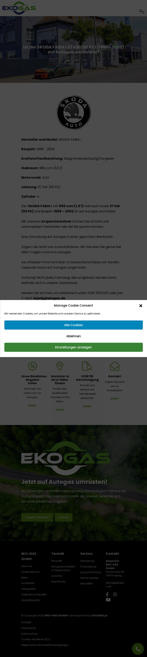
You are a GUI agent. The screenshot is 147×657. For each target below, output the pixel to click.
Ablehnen (73, 336)
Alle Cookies (73, 325)
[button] (141, 306)
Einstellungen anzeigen (73, 347)
